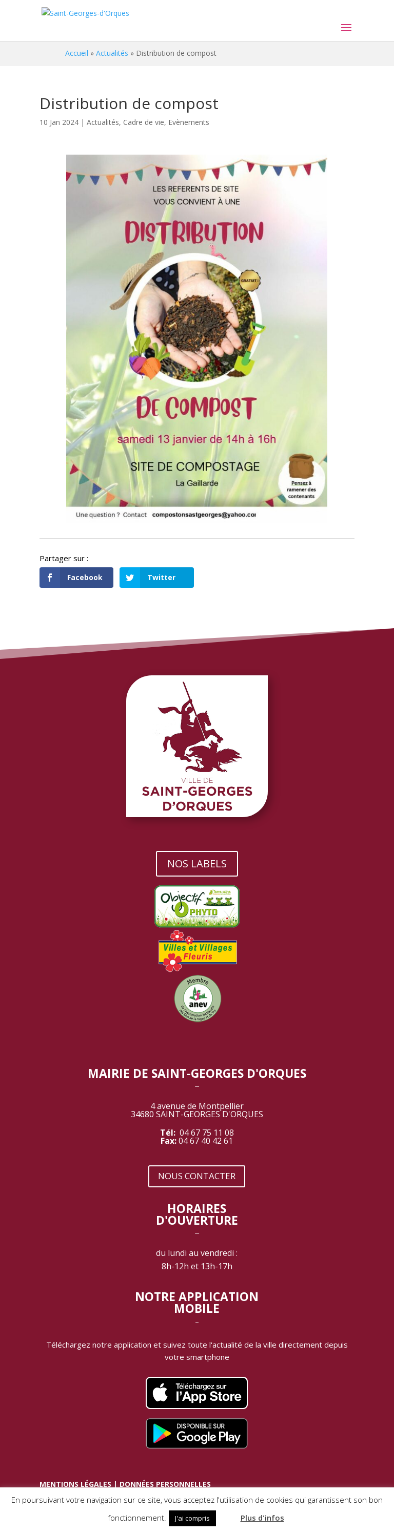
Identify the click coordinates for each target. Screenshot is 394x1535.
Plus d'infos (262, 1517)
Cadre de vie (143, 122)
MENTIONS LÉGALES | (80, 1484)
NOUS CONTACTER (196, 1176)
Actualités (112, 53)
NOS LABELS (197, 863)
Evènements (188, 122)
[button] (227, 1513)
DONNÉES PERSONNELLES (165, 1484)
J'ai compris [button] (192, 1518)
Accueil (76, 53)
